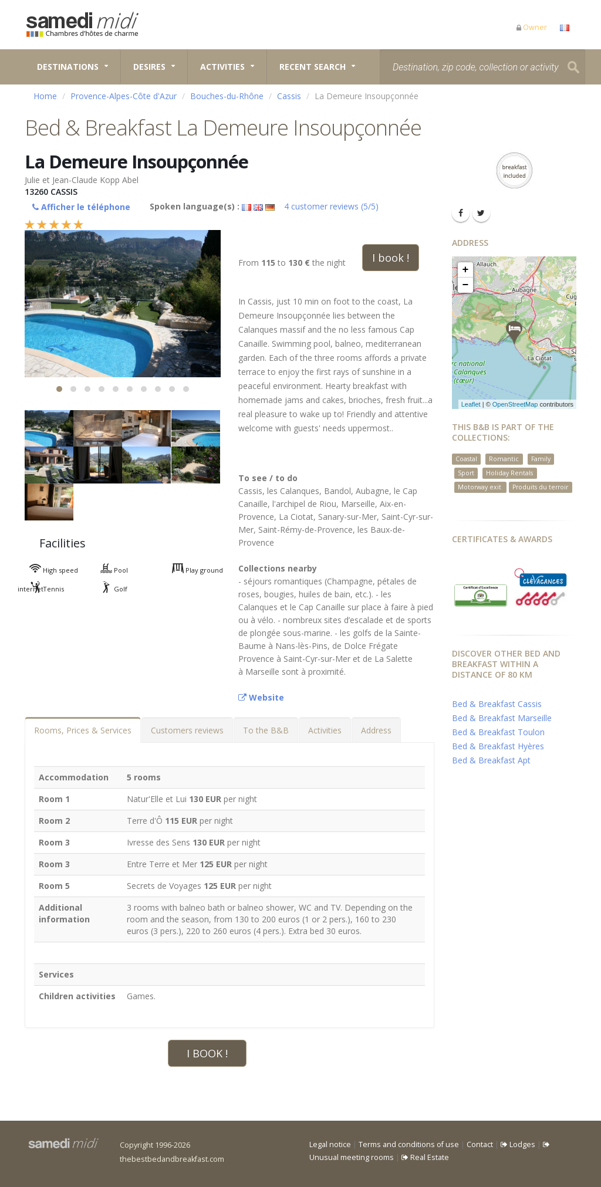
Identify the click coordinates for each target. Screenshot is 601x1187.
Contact (480, 1144)
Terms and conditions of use (409, 1144)
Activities (222, 66)
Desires (149, 66)
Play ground (191, 570)
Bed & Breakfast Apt (491, 760)
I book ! (390, 258)
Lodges (518, 1144)
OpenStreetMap (515, 404)
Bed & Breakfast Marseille (502, 717)
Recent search (312, 66)
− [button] (465, 285)
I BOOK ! (207, 1053)
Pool (108, 570)
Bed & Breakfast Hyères (498, 746)
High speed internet (48, 572)
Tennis (41, 588)
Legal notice (330, 1144)
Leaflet (471, 404)
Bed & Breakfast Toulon (498, 732)
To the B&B (266, 730)
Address (376, 730)
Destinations (68, 66)
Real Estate (425, 1157)
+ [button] (465, 270)
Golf (108, 588)
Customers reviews (187, 730)
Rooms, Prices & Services (82, 730)
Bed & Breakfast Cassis (497, 703)
